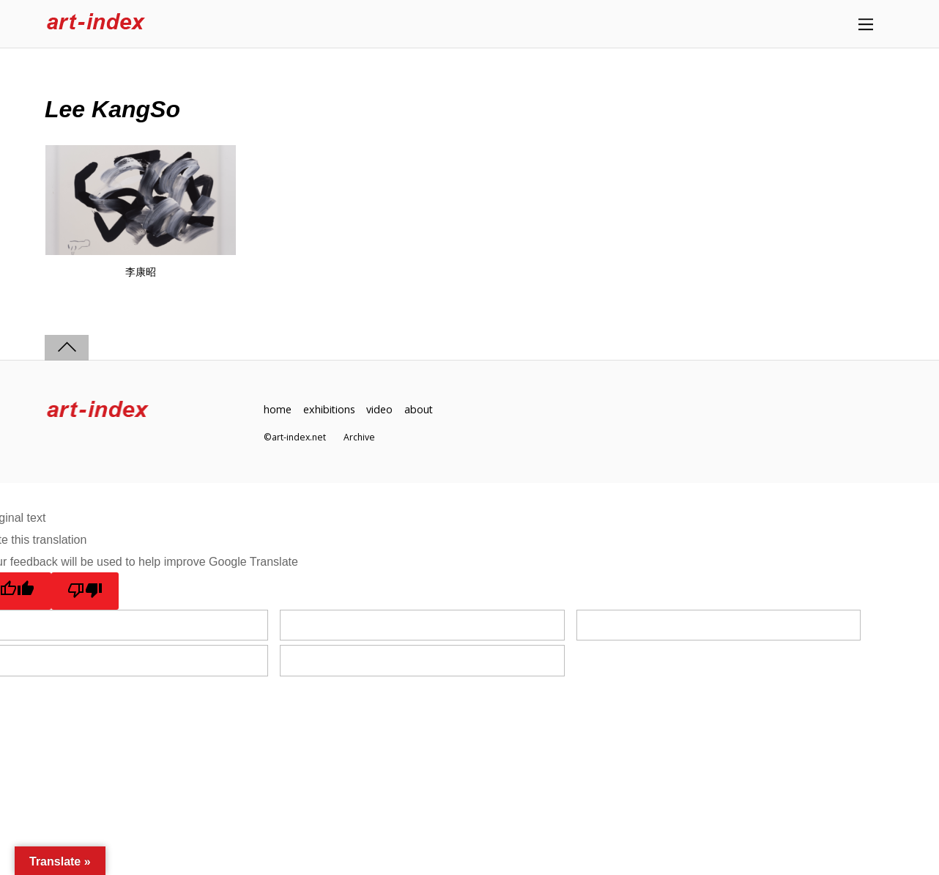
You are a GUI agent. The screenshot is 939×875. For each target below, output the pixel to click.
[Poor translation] (85, 590)
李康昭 (140, 272)
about (419, 409)
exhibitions (329, 409)
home (278, 409)
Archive (359, 438)
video (380, 409)
